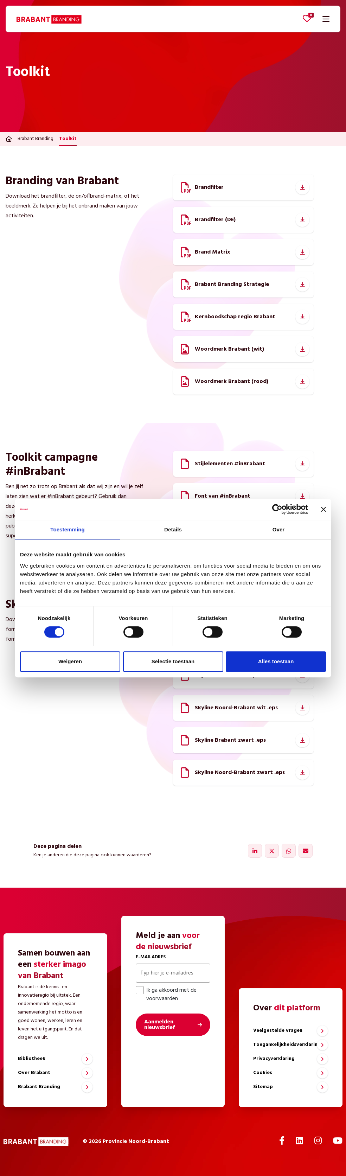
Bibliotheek (31, 1059)
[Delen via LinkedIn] (255, 851)
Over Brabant (34, 1073)
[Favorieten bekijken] (307, 18)
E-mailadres (151, 957)
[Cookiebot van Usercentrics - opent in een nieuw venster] (277, 509)
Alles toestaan (276, 661)
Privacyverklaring (274, 1059)
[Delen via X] (272, 851)
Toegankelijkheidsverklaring (287, 1045)
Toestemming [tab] (67, 529)
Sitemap (263, 1087)
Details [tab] (173, 529)
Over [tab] (279, 529)
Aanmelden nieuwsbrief (159, 1024)
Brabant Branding (35, 139)
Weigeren (70, 661)
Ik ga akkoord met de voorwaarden (166, 994)
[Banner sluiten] (323, 509)
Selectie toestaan (173, 661)
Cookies (262, 1073)
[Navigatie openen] (325, 19)
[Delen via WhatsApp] (289, 851)
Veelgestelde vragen (277, 1031)
